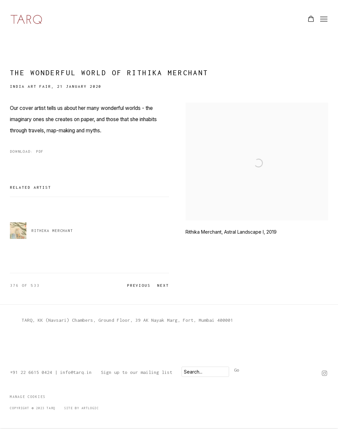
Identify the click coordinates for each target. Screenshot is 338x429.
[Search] (205, 372)
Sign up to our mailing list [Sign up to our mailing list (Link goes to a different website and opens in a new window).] (136, 372)
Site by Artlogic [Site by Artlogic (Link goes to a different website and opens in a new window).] (81, 408)
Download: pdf (27, 151)
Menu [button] (323, 19)
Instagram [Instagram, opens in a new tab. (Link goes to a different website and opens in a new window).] (324, 373)
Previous (139, 285)
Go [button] (236, 370)
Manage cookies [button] (28, 397)
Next (163, 285)
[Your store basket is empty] (311, 19)
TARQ (26, 19)
